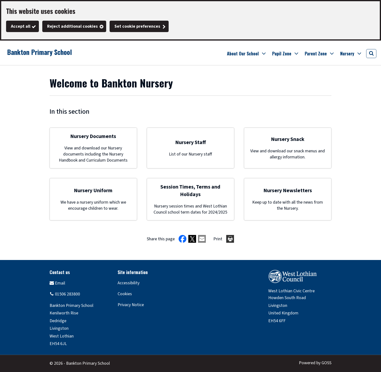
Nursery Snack (287, 139)
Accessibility (128, 283)
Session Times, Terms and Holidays (190, 190)
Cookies (125, 294)
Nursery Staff (190, 142)
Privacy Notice (131, 305)
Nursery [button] (347, 53)
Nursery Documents (93, 136)
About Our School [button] (243, 53)
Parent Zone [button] (316, 53)
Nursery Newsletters (287, 190)
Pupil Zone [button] (281, 53)
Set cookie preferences (137, 26)
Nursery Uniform (93, 190)
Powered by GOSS (315, 363)
